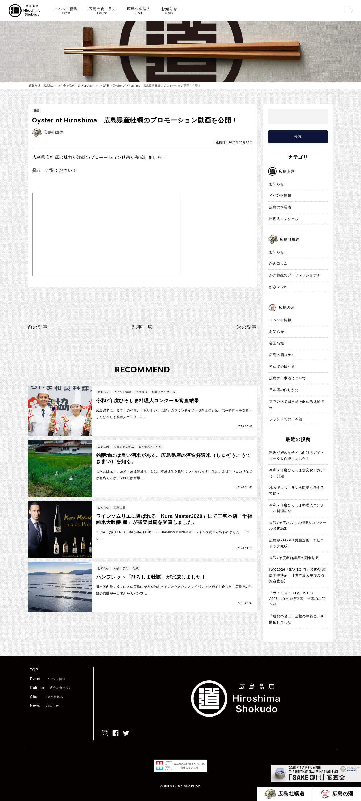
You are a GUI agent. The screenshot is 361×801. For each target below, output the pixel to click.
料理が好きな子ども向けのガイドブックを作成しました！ (296, 456)
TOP (34, 670)
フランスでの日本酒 (285, 419)
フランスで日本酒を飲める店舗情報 (296, 404)
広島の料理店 (280, 207)
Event (47, 679)
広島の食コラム (102, 11)
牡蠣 (37, 110)
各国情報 (276, 343)
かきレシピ (278, 287)
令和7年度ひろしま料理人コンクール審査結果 (297, 526)
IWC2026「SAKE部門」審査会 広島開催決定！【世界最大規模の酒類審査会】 (297, 575)
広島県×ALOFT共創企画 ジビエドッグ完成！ (296, 543)
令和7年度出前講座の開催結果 (294, 558)
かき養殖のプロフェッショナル (295, 275)
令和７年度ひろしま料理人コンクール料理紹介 (296, 508)
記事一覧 (142, 327)
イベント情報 (66, 11)
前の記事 (38, 327)
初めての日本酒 (282, 367)
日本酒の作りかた (283, 390)
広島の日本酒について (287, 378)
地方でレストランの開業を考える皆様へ (296, 491)
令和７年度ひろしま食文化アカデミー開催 (296, 473)
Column (51, 688)
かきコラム (278, 264)
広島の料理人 (139, 11)
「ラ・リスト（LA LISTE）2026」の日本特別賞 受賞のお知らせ (297, 599)
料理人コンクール (283, 219)
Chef (47, 696)
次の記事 (246, 327)
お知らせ (169, 11)
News (44, 705)
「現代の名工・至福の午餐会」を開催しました (296, 619)
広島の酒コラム (282, 355)
